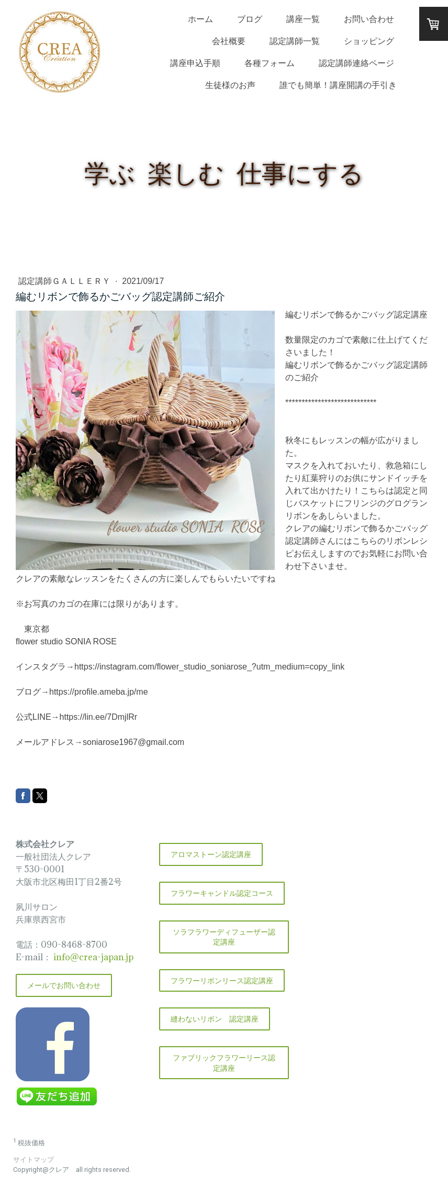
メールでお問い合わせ (63, 985)
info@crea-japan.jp (92, 957)
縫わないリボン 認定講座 (215, 1019)
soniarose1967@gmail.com (133, 742)
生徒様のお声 (230, 85)
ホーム (200, 19)
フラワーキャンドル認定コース (222, 893)
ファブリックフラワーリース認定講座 (224, 1062)
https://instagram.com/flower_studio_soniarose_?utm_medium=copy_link (209, 666)
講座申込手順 (195, 63)
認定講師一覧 (295, 41)
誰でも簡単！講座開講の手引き (338, 85)
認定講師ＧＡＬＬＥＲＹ (65, 281)
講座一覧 (303, 19)
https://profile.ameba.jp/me (98, 691)
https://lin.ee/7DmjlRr (99, 716)
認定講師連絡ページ (356, 63)
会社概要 (228, 41)
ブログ (249, 19)
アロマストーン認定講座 (211, 854)
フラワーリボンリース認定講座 (222, 980)
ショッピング (369, 41)
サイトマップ (33, 1160)
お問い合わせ (369, 19)
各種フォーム (269, 63)
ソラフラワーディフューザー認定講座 (224, 937)
